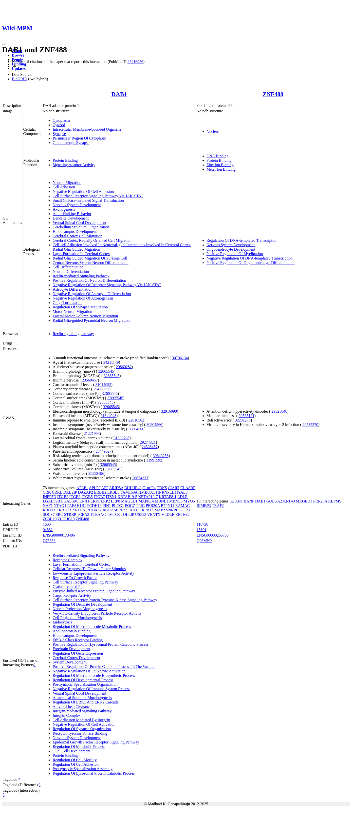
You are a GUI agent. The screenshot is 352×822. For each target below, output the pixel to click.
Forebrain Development (71, 649)
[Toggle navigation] (4, 43)
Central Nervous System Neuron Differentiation (90, 263)
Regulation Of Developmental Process (83, 680)
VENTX (154, 514)
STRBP (70, 514)
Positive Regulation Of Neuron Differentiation (89, 280)
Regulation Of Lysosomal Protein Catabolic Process (94, 773)
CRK (47, 492)
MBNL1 (161, 501)
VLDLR (167, 514)
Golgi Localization (67, 303)
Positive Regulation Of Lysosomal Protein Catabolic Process (100, 644)
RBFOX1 (50, 510)
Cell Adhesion (64, 187)
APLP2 (94, 488)
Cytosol (59, 125)
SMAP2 (158, 510)
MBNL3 (176, 501)
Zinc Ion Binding (220, 165)
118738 (202, 524)
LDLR (182, 497)
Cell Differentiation (68, 267)
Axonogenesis (64, 209)
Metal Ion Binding (221, 169)
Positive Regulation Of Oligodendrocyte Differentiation (250, 263)
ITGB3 (74, 497)
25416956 (135, 62)
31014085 (103, 384)
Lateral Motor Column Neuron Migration (85, 316)
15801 (201, 530)
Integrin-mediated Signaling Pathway (82, 711)
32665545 (106, 371)
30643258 (160, 456)
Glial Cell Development (71, 751)
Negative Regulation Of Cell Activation (84, 724)
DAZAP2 (85, 492)
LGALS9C (69, 501)
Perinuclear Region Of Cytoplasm (79, 138)
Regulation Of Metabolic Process (79, 746)
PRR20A (153, 505)
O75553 (49, 541)
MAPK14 (146, 501)
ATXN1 (236, 501)
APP (104, 488)
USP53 (140, 514)
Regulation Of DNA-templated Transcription (242, 240)
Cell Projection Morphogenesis (77, 618)
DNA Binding (217, 156)
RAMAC (182, 505)
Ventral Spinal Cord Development (79, 223)
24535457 (150, 447)
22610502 (136, 420)
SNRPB (172, 510)
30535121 (246, 416)
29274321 (148, 442)
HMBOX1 (146, 492)
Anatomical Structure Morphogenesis (82, 698)
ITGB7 (99, 497)
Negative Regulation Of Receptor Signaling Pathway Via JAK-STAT (107, 285)
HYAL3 (181, 492)
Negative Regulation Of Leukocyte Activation (89, 671)
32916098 (169, 411)
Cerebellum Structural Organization (81, 227)
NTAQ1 (60, 505)
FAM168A (129, 492)
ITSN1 (111, 497)
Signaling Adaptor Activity (74, 165)
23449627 (103, 451)
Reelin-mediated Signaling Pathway (81, 276)
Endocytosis (62, 622)
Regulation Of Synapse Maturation (80, 307)
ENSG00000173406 (59, 535)
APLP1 (82, 488)
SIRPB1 (144, 510)
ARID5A (116, 488)
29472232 (101, 389)
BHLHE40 (132, 488)
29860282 (124, 367)
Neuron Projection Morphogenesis (80, 609)
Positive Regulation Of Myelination (234, 254)
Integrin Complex (66, 715)
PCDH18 (94, 505)
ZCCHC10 (65, 519)
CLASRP (187, 488)
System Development (69, 662)
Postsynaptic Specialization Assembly (82, 769)
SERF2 (119, 510)
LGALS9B (51, 501)
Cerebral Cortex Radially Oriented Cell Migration (92, 240)
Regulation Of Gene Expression (78, 653)
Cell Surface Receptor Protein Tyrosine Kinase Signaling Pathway (105, 600)
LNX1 (84, 501)
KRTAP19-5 (127, 497)
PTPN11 (167, 505)
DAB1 (119, 94)
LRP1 (95, 501)
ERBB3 (113, 492)
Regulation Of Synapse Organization (82, 729)
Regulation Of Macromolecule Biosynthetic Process (94, 675)
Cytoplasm (61, 120)
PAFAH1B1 (76, 505)
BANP (249, 501)
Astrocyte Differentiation (72, 289)
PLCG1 (118, 505)
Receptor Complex (67, 560)
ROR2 (108, 510)
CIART (174, 488)
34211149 (111, 362)
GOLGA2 (274, 501)
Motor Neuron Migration (72, 311)
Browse (18, 55)
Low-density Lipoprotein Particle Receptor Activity (93, 573)
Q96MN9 (204, 541)
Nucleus (212, 131)
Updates (19, 68)
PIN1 (107, 505)
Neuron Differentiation (71, 271)
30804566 (154, 424)
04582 (48, 530)
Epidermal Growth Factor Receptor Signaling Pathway (96, 742)
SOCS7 (49, 514)
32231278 (243, 420)
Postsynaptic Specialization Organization (85, 684)
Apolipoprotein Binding (71, 631)
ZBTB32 (183, 514)
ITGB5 (87, 497)
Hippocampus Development (75, 231)
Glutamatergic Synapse (71, 142)
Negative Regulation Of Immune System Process (91, 689)
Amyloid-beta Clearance (72, 706)
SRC (59, 514)
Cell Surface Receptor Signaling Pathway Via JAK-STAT (98, 196)
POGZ (130, 505)
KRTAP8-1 (168, 497)
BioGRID (19, 79)
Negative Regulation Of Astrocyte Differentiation (92, 294)
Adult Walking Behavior (72, 214)
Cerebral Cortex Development (76, 658)
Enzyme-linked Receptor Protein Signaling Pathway (94, 591)
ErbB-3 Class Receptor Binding (78, 640)
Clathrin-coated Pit (67, 586)
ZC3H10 (49, 519)
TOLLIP (127, 514)
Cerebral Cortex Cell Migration (77, 236)
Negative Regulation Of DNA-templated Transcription (249, 258)
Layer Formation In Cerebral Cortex (81, 254)
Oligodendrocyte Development (230, 249)
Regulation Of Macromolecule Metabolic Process (92, 626)
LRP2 (105, 501)
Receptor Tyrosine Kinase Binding (80, 733)
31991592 (154, 460)
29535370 (310, 424)
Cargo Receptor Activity (72, 595)
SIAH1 (131, 510)
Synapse (59, 134)
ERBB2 (100, 492)
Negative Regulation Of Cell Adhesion (83, 191)
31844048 (108, 416)
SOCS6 (185, 510)
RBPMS (334, 501)
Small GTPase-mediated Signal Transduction (88, 200)
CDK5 (162, 488)
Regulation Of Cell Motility (74, 760)
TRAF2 (218, 505)
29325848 (279, 411)
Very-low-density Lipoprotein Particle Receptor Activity (97, 613)
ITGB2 (62, 497)
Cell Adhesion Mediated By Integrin (81, 720)
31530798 (122, 438)
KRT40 (289, 501)
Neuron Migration (67, 182)
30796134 (180, 358)
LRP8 (115, 501)
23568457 (90, 380)
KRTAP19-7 (148, 497)
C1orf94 (148, 488)
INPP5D (49, 497)
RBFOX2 (66, 510)
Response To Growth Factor (75, 578)
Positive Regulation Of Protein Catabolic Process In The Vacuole (104, 666)
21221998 (92, 433)
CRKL (57, 492)
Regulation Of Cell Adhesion (75, 764)
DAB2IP (70, 492)
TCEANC (98, 514)
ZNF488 (272, 94)
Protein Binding (65, 160)
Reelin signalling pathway (73, 334)
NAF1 (48, 505)
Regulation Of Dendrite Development (82, 604)
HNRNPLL (165, 492)
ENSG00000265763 (213, 535)
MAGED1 (129, 501)
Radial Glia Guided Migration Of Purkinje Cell (90, 258)
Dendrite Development (71, 218)
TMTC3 (113, 514)
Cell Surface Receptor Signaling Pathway (85, 582)
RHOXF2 (94, 510)
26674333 (140, 478)
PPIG (140, 505)
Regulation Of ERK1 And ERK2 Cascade (85, 702)
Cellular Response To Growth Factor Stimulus (89, 569)
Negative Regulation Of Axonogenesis (83, 298)
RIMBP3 (204, 505)
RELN (80, 510)
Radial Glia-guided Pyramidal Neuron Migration (91, 320)
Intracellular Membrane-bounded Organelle (87, 129)
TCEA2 (83, 514)
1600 (47, 524)
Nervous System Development (77, 205)
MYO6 (189, 501)
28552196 (96, 473)
